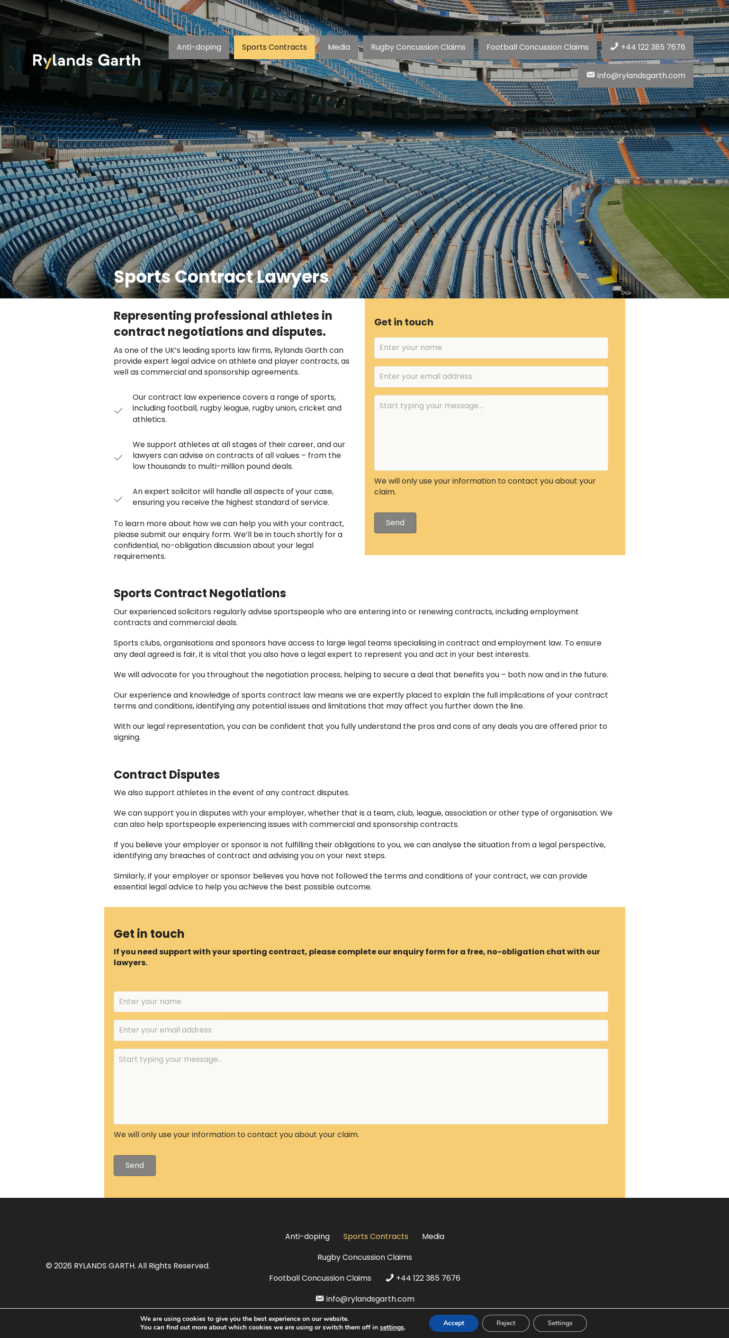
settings (392, 1327)
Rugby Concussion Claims (364, 1257)
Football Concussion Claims (320, 1278)
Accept (453, 1323)
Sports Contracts (375, 1236)
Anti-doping (307, 1236)
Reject (505, 1323)
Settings (560, 1323)
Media (433, 1236)
